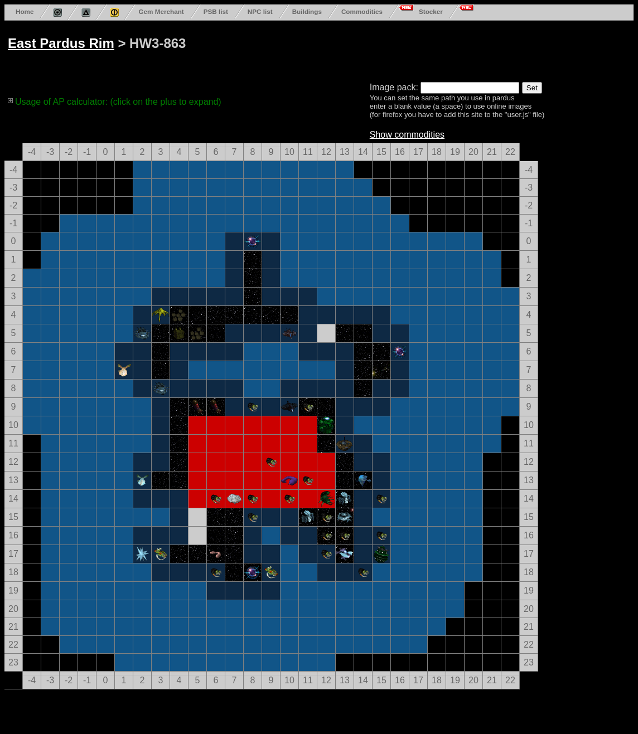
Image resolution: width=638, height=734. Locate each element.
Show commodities (407, 134)
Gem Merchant (160, 11)
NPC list (260, 11)
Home (24, 11)
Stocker (431, 11)
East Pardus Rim (61, 43)
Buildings (307, 11)
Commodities (362, 11)
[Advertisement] (431, 49)
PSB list (216, 11)
